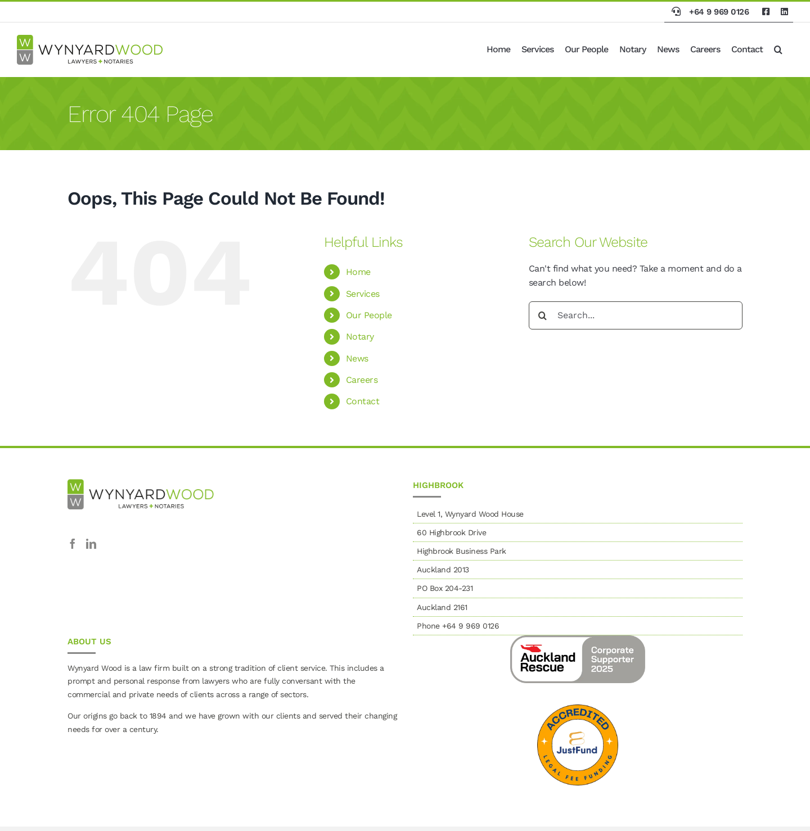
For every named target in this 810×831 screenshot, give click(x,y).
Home (358, 272)
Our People (369, 315)
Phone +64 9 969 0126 (458, 625)
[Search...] (635, 315)
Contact (363, 401)
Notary (360, 336)
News (357, 358)
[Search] (543, 315)
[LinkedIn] (91, 544)
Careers (362, 379)
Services (363, 293)
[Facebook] (73, 544)
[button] (778, 49)
